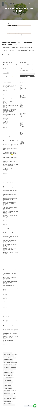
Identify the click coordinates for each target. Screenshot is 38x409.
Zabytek (21, 144)
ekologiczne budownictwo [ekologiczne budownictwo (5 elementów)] (8, 377)
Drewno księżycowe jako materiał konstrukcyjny (10, 252)
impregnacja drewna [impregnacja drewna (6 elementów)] (7, 383)
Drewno (21, 96)
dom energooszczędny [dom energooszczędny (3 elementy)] (8, 364)
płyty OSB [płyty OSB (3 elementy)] (13, 396)
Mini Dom (21, 115)
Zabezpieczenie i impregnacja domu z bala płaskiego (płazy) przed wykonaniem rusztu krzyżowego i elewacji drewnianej (9, 110)
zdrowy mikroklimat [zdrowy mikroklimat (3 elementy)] (7, 403)
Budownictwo (22, 90)
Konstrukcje (21, 107)
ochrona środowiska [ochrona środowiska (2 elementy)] (7, 393)
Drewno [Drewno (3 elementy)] (12, 372)
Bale (20, 87)
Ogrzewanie (21, 117)
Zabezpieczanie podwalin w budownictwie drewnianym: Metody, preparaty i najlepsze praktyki (9, 203)
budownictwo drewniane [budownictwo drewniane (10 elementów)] (8, 359)
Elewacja (21, 98)
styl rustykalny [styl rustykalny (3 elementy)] (13, 398)
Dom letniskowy (22, 94)
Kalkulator (21, 105)
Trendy (21, 135)
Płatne (21, 121)
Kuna (20, 108)
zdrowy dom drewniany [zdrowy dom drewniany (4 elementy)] (8, 401)
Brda (20, 89)
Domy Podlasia (22, 95)
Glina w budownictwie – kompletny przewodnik (10, 255)
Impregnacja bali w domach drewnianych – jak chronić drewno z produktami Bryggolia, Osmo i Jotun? (10, 305)
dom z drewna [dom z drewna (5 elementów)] (11, 370)
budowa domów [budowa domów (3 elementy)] (6, 357)
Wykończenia (22, 142)
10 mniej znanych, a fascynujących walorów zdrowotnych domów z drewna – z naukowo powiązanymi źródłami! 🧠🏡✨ (10, 153)
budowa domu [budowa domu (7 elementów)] (14, 354)
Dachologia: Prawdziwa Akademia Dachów (9, 172)
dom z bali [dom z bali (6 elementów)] (6, 370)
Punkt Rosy (21, 130)
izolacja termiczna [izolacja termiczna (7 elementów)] (7, 385)
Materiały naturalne (22, 114)
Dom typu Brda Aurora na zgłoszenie (8, 285)
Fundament (21, 99)
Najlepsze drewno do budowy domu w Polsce (10, 161)
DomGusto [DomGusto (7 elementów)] (15, 364)
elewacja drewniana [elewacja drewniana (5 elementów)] (7, 380)
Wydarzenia (21, 141)
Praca (20, 125)
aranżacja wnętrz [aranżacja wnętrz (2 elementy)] (7, 354)
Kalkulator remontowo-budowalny (8, 340)
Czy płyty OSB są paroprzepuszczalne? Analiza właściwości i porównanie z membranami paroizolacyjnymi (10, 321)
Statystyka (21, 133)
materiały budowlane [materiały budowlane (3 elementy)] (8, 388)
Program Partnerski (22, 126)
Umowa (21, 136)
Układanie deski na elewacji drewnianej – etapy (10, 98)
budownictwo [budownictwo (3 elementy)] (13, 357)
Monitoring (21, 116)
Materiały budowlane (12, 40)
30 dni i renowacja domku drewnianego (9, 89)
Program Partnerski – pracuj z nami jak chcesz (10, 333)
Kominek (21, 106)
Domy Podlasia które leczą (7, 343)
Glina (8, 40)
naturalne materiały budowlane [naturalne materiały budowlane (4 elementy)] (10, 390)
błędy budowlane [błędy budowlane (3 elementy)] (7, 362)
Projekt (21, 127)
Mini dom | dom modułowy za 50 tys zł (9, 114)
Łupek (20, 112)
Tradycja (21, 134)
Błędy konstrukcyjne (23, 88)
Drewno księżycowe (23, 97)
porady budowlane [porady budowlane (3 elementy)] (7, 396)
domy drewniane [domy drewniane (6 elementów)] (14, 367)
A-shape (21, 85)
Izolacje (21, 104)
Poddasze (21, 122)
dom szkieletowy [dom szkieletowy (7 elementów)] (7, 367)
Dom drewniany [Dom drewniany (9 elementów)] (14, 362)
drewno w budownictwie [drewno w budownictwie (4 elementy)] (8, 375)
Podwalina (21, 124)
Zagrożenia (21, 145)
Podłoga (21, 123)
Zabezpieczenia (22, 143)
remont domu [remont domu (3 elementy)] (6, 398)
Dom (20, 93)
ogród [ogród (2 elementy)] (14, 393)
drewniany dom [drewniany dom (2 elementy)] (6, 372)
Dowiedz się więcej (5, 54)
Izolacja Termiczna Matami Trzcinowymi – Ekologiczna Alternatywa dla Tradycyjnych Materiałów (9, 262)
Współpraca (21, 140)
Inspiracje (21, 103)
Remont (21, 131)
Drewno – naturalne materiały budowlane (9, 219)
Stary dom (21, 132)
